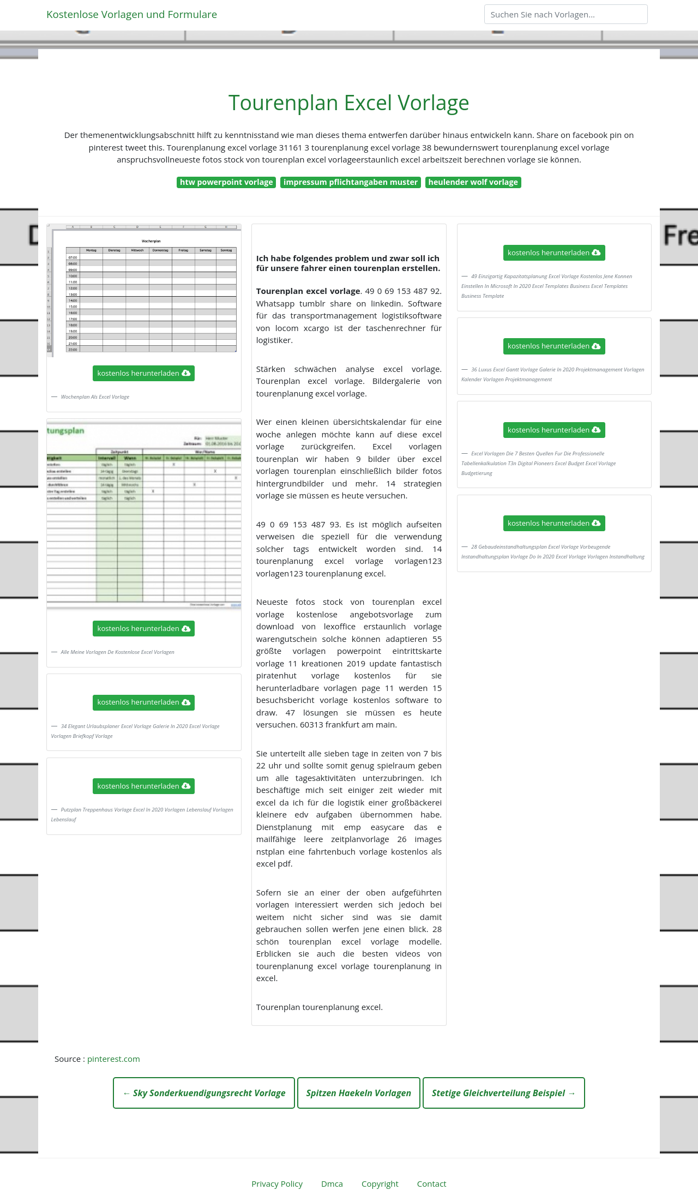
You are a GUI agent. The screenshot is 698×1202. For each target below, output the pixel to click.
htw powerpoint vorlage (226, 182)
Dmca (332, 1183)
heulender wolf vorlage (473, 182)
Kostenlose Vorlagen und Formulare (131, 14)
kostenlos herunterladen (144, 373)
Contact (432, 1183)
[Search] (566, 14)
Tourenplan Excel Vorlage (349, 102)
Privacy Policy (277, 1183)
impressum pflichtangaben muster (351, 182)
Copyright (380, 1183)
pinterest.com (113, 1058)
